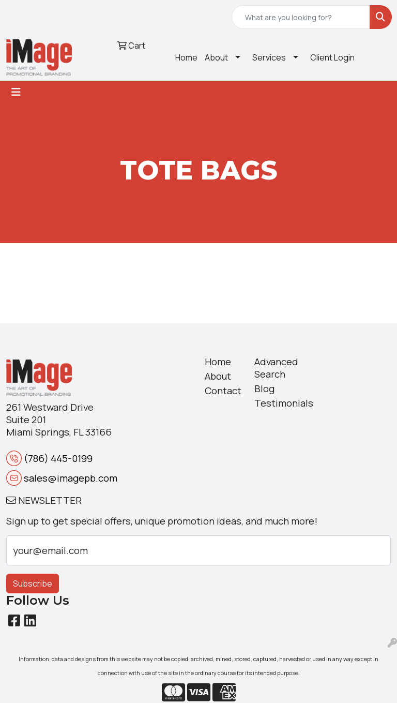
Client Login (332, 57)
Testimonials (273, 403)
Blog (264, 388)
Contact (223, 390)
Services (269, 57)
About (216, 57)
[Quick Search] (301, 17)
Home (186, 57)
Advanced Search (273, 368)
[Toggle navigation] (16, 92)
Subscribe (32, 583)
